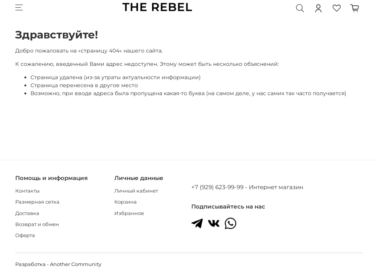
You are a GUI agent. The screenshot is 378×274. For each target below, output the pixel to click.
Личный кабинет (136, 191)
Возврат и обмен (37, 224)
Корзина (125, 202)
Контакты (27, 191)
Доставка (27, 213)
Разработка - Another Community (58, 264)
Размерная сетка (37, 202)
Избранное (129, 213)
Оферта (25, 235)
